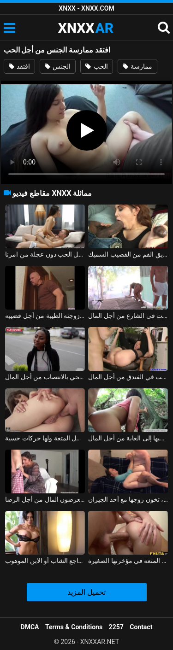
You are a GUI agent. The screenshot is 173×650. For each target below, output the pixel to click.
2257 (116, 627)
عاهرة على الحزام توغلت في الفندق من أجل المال (128, 377)
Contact (141, 627)
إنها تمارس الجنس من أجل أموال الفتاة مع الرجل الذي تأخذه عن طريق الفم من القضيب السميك (128, 254)
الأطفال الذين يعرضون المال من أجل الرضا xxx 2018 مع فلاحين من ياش (45, 499)
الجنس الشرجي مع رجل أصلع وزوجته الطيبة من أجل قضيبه (45, 315)
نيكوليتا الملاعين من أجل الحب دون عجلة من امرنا (45, 254)
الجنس (58, 66)
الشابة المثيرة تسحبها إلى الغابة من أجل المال (128, 438)
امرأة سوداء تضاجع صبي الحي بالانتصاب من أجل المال (45, 377)
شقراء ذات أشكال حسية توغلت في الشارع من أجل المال (128, 315)
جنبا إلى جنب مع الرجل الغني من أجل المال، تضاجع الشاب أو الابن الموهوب (45, 560)
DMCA (30, 627)
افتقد (19, 66)
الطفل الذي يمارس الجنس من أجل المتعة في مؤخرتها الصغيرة (128, 560)
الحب (96, 66)
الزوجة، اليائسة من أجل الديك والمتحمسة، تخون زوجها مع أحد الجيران (128, 499)
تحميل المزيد (86, 592)
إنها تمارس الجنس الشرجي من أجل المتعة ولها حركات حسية (45, 438)
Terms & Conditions (73, 627)
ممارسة (137, 66)
